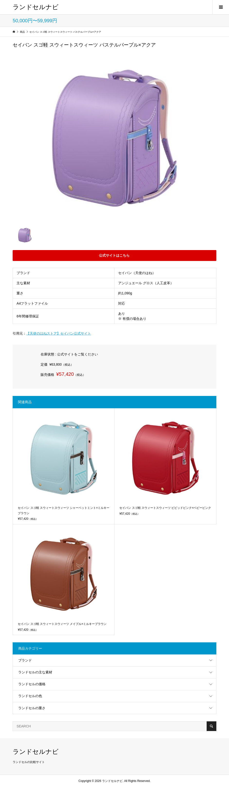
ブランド (25, 660)
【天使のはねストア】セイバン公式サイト (58, 333)
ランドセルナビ (36, 7)
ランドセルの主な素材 (35, 672)
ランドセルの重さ (31, 708)
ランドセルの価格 (31, 684)
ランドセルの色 (30, 696)
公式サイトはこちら (114, 256)
